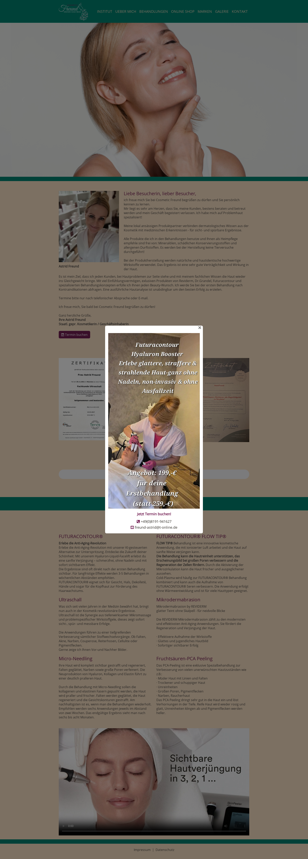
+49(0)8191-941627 (156, 521)
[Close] (154, 328)
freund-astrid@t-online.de (156, 527)
